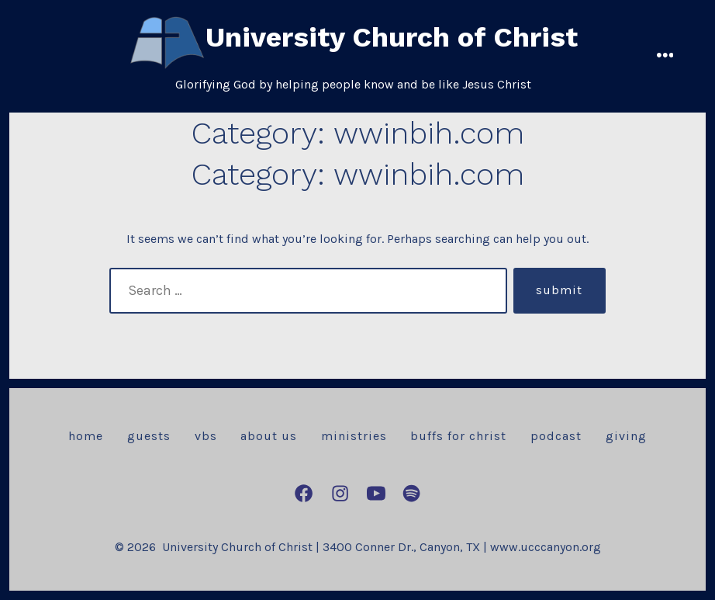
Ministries (354, 435)
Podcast (556, 435)
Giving (626, 435)
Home (85, 435)
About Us (268, 435)
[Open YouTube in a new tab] (376, 493)
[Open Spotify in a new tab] (411, 493)
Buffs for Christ (458, 435)
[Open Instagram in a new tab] (340, 493)
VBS (206, 435)
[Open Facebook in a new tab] (303, 493)
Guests (149, 435)
